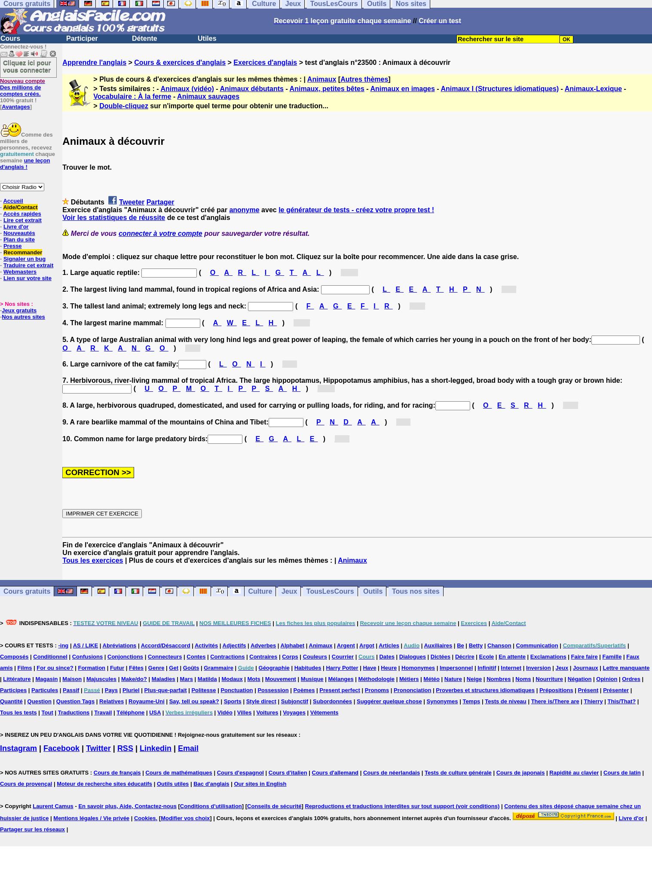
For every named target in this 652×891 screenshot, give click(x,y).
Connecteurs (165, 656)
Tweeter (131, 202)
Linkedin (155, 748)
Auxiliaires (438, 645)
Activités (206, 645)
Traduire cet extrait (28, 265)
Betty (476, 645)
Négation (580, 679)
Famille (612, 656)
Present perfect (339, 690)
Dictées (440, 656)
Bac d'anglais (211, 784)
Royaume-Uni (147, 701)
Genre (156, 668)
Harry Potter (342, 668)
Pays (111, 690)
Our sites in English (260, 784)
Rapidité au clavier (574, 772)
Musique (312, 679)
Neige (474, 679)
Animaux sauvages (208, 96)
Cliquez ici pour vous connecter (27, 66)
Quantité (11, 701)
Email (188, 748)
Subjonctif (295, 701)
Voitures (267, 712)
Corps (290, 656)
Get (173, 668)
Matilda (207, 679)
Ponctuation (236, 690)
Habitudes (307, 668)
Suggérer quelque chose (389, 701)
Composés (14, 656)
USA (155, 712)
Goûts (191, 668)
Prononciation (412, 690)
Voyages (294, 712)
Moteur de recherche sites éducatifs (104, 784)
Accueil (13, 201)
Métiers (409, 679)
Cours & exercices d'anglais (180, 62)
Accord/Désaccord (165, 645)
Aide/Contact (20, 207)
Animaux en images (402, 88)
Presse (12, 246)
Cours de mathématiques (178, 772)
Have (369, 668)
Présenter (616, 690)
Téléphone (130, 712)
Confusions (87, 656)
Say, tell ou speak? (194, 701)
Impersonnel (456, 668)
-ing (63, 645)
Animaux (322, 79)
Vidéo (225, 712)
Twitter (98, 748)
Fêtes (136, 668)
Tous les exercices (92, 560)
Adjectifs (234, 645)
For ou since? (55, 668)
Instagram (18, 748)
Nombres (499, 679)
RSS (125, 748)
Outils (373, 591)
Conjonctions (125, 656)
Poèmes (304, 690)
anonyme (244, 210)
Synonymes (442, 701)
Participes (13, 690)
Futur (117, 668)
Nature (453, 679)
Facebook (61, 748)
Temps (471, 701)
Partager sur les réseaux (32, 829)
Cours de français (117, 772)
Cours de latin (622, 772)
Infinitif (487, 668)
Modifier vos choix (185, 818)
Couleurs (315, 656)
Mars (186, 679)
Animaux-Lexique (593, 88)
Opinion (606, 679)
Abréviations (120, 645)
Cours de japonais (520, 772)
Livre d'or (16, 226)
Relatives (111, 701)
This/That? (622, 701)
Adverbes (263, 645)
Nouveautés (19, 233)
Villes (244, 712)
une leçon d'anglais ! (25, 163)
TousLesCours (330, 591)
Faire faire (584, 656)
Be (460, 645)
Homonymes (418, 668)
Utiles (207, 38)
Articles (389, 645)
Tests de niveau (505, 701)
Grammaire (218, 668)
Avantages (16, 107)
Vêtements (324, 712)
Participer (82, 38)
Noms (523, 679)
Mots (254, 679)
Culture (260, 591)
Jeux (289, 591)
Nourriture (549, 679)
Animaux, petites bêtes (327, 88)
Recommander (22, 252)
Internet (511, 668)
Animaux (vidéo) (187, 88)
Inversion (538, 668)
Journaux (585, 668)
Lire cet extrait (22, 220)
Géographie (274, 668)
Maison (72, 679)
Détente (144, 38)
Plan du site (19, 239)
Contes (196, 656)
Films (25, 668)
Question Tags (75, 701)
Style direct (261, 701)
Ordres (631, 679)
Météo (431, 679)
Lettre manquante (626, 668)
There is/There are (555, 701)
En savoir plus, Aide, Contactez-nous (127, 806)
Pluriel (131, 690)
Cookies (145, 818)
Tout (47, 712)
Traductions (74, 712)
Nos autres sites (23, 317)
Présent (588, 690)
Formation (91, 668)
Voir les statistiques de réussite (113, 217)
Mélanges (340, 679)
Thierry (593, 701)
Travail (103, 712)
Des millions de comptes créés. (22, 87)
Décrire (464, 656)
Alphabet (293, 645)
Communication (537, 645)
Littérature (17, 679)
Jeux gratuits (19, 310)
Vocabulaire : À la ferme (132, 96)
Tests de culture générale (458, 772)
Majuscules (101, 679)
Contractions (227, 656)
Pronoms (377, 690)
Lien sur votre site (27, 278)
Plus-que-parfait (165, 690)
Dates (386, 656)
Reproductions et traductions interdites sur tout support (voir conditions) (402, 806)
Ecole (486, 656)
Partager (160, 202)
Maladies (163, 679)
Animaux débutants (252, 88)
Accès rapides (22, 214)
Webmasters (20, 272)
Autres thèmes (364, 79)
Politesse (203, 690)
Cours (10, 38)
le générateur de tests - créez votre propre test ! (356, 210)
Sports (233, 701)
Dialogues (412, 656)
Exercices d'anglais (265, 62)
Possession (272, 690)
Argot (366, 645)
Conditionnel (50, 656)
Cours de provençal (26, 784)
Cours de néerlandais (391, 772)
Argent (346, 645)
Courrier (343, 656)
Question (40, 701)
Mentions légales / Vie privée (91, 818)
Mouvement (280, 679)
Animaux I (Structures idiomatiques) (500, 88)
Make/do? (134, 679)
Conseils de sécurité (274, 806)
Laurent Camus (53, 806)
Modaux (232, 679)
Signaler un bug (24, 259)
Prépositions (556, 690)
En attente (512, 656)
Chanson (499, 645)
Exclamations (548, 656)
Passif (71, 690)
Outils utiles (173, 784)
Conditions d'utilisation (211, 806)
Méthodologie (376, 679)
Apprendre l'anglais (94, 62)
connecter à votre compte (160, 233)
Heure (389, 668)
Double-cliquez (123, 106)
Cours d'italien (288, 772)
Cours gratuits (26, 591)
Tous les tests (18, 712)
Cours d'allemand (335, 772)
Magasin (46, 679)
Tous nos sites (416, 591)
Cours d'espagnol (240, 772)
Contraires (263, 656)
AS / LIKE (85, 645)
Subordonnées (332, 701)
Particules (44, 690)
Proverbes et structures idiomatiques (485, 690)
